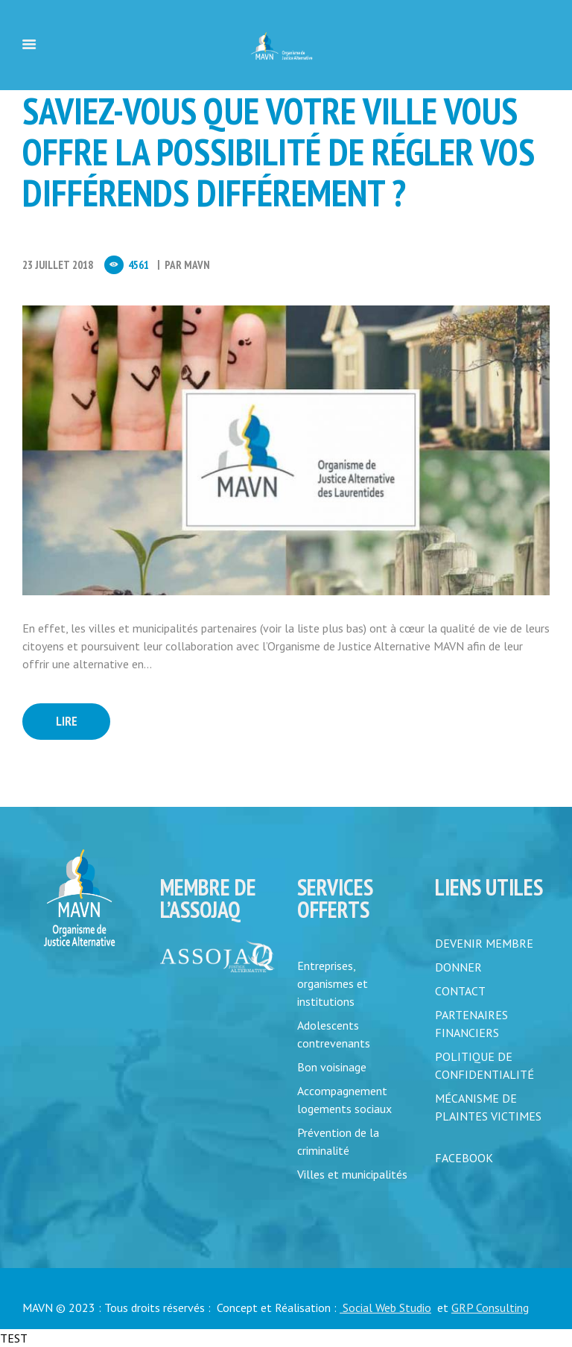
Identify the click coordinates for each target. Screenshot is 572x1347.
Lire (66, 721)
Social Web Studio (385, 1307)
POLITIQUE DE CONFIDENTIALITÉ (484, 1065)
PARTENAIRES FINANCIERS (471, 1023)
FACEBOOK (464, 1157)
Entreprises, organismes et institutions (332, 983)
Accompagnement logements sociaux (344, 1099)
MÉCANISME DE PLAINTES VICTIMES (488, 1107)
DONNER (458, 967)
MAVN (197, 265)
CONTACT (460, 990)
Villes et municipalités (352, 1174)
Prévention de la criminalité (338, 1141)
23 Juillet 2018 (57, 265)
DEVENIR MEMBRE (484, 943)
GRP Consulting (490, 1307)
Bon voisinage (331, 1066)
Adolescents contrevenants (333, 1034)
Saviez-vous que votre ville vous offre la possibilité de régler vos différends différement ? (278, 151)
